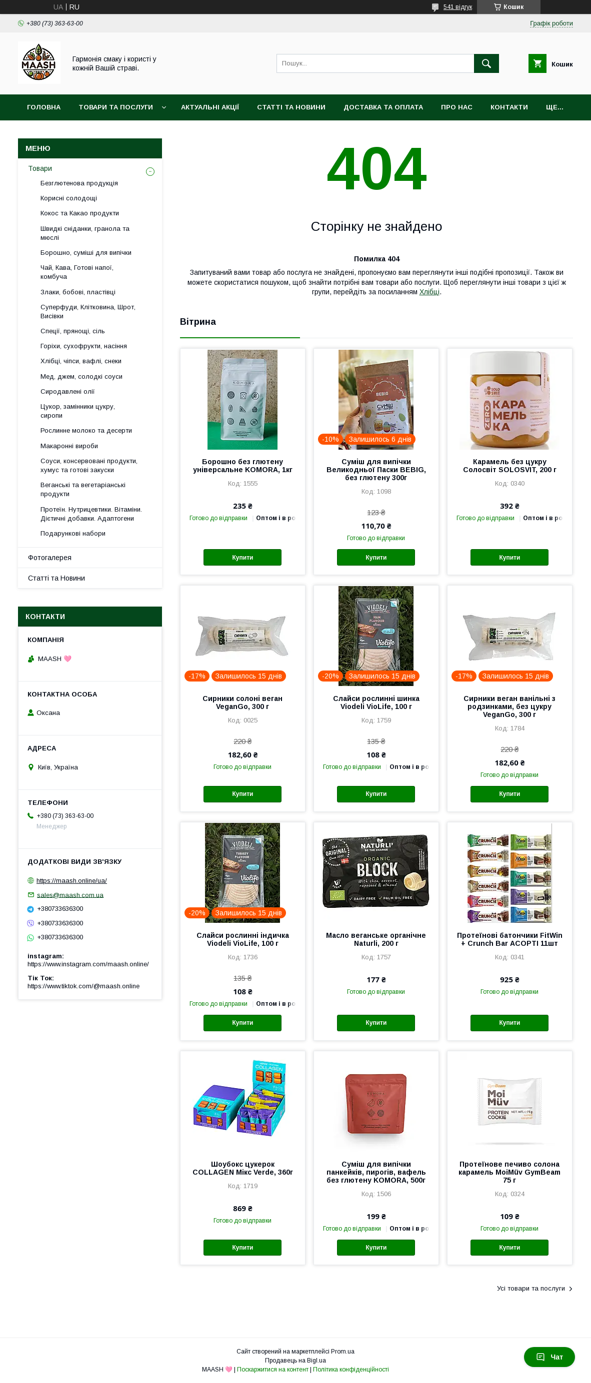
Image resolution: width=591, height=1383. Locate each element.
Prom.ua (342, 1351)
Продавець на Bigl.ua (295, 1360)
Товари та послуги (115, 107)
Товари (40, 168)
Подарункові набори (73, 533)
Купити (243, 557)
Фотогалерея (50, 558)
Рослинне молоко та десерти (86, 430)
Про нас (456, 107)
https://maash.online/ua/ (71, 880)
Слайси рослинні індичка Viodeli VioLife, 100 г (242, 939)
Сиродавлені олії (67, 391)
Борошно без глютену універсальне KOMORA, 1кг (242, 466)
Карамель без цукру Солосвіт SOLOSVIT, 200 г (509, 466)
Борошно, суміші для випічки (86, 252)
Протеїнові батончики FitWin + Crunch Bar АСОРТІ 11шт (509, 939)
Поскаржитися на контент (272, 1369)
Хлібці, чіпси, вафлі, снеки (81, 361)
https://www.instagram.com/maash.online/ (88, 964)
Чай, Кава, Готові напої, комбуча (77, 272)
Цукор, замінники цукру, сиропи (77, 411)
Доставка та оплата (383, 107)
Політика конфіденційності (351, 1369)
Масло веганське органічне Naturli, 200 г (376, 939)
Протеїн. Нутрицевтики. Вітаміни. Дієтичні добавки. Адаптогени (91, 514)
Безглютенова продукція (79, 183)
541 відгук (458, 6)
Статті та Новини (291, 107)
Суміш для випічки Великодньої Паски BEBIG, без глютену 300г (376, 470)
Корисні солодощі (68, 198)
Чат (549, 1357)
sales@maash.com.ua (70, 894)
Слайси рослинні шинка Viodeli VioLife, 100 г (376, 702)
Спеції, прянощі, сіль (72, 331)
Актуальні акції (210, 107)
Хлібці (430, 292)
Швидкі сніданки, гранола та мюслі (85, 233)
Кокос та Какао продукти (79, 213)
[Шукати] (486, 63)
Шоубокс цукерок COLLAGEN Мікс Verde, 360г (242, 1168)
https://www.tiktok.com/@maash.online (84, 986)
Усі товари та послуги (531, 1288)
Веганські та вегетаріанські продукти (83, 489)
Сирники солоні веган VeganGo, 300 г (242, 702)
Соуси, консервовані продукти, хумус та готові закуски (89, 465)
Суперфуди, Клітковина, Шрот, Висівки (88, 311)
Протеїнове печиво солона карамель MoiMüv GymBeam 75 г (509, 1172)
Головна (43, 107)
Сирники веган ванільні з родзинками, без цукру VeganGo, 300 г (510, 706)
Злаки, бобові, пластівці (78, 292)
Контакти (509, 107)
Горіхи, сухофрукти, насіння (83, 346)
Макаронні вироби (69, 446)
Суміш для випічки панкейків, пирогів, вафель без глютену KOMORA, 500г (376, 1172)
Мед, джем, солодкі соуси (81, 376)
